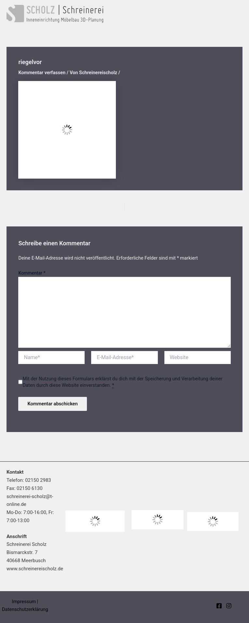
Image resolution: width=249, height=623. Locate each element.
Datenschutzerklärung (25, 609)
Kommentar (31, 273)
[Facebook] (219, 606)
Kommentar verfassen (41, 72)
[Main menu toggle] (235, 13)
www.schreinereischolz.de (35, 569)
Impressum (24, 601)
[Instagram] (229, 606)
